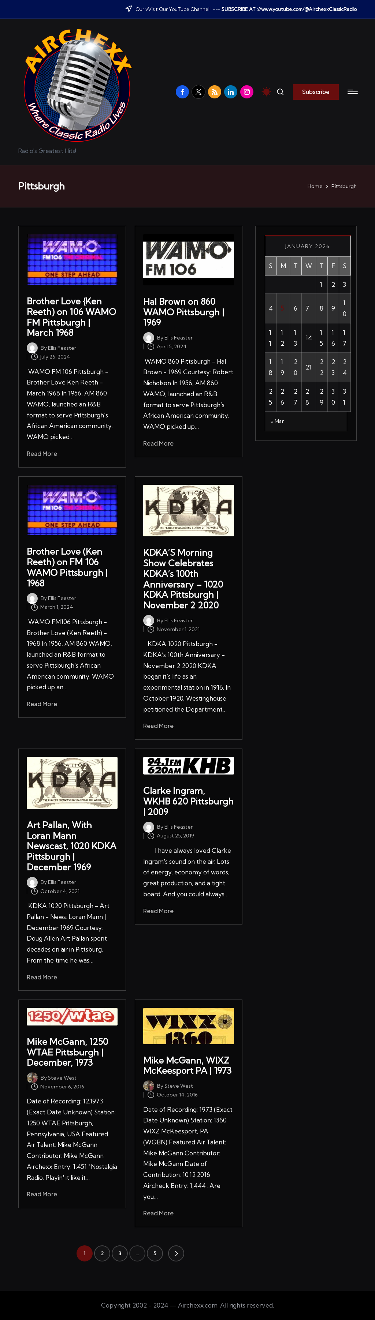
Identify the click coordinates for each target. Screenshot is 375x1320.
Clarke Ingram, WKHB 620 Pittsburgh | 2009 (188, 801)
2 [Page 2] (102, 1253)
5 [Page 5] (154, 1253)
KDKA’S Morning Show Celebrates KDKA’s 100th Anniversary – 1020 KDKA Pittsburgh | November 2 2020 (183, 579)
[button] (316, 92)
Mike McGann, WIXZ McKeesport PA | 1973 (187, 1065)
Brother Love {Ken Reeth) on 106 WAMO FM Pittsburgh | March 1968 (71, 317)
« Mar (277, 421)
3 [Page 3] (119, 1253)
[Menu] (352, 91)
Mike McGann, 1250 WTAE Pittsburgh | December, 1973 (67, 1052)
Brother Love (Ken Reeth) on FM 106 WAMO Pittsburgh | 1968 (67, 567)
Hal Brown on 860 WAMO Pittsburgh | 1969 (183, 312)
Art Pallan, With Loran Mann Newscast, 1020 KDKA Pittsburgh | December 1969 (71, 846)
